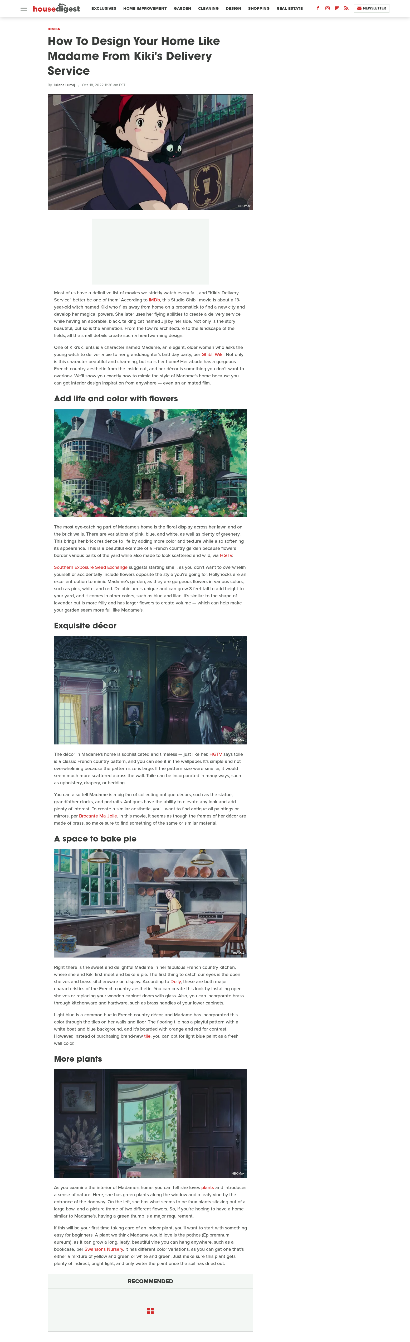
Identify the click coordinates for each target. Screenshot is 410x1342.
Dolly (175, 981)
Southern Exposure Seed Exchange (91, 567)
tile (147, 1036)
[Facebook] (318, 9)
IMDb (154, 299)
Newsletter (371, 8)
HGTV (226, 555)
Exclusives (103, 8)
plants (207, 1187)
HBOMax (244, 206)
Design (233, 8)
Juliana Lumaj (64, 85)
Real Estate (290, 8)
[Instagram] (327, 9)
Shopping (259, 8)
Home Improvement (145, 8)
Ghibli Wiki (212, 354)
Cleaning (208, 8)
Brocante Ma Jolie (98, 815)
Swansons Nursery (104, 1249)
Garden (182, 8)
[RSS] (346, 9)
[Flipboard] (337, 9)
